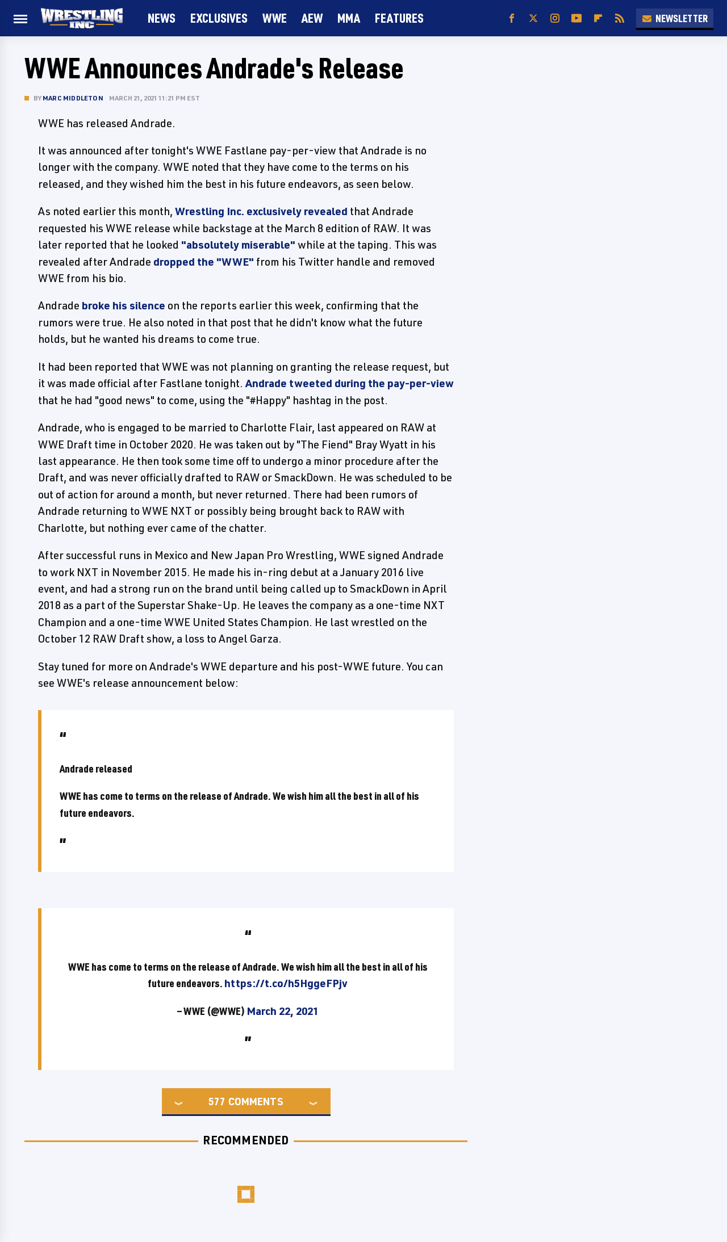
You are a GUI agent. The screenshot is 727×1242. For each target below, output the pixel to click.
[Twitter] (533, 18)
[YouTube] (576, 18)
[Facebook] (512, 18)
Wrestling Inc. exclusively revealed (261, 211)
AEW (312, 18)
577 (216, 1101)
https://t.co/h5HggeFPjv (286, 983)
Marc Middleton (73, 98)
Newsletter (675, 18)
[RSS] (620, 18)
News (162, 18)
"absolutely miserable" (238, 244)
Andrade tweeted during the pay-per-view (349, 383)
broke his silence (123, 305)
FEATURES (399, 18)
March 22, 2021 (282, 1011)
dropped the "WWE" (203, 261)
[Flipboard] (598, 18)
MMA (348, 18)
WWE (274, 18)
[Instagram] (555, 18)
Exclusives (219, 18)
